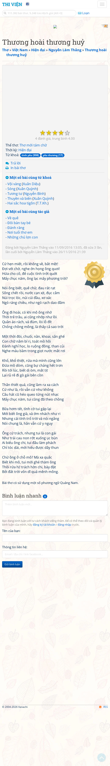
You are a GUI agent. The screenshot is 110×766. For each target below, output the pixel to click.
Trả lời (16, 218)
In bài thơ (18, 223)
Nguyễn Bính (34, 249)
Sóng (11, 244)
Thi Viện (12, 4)
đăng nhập (64, 580)
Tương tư (14, 249)
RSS (103, 762)
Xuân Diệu (31, 239)
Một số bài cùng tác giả (27, 267)
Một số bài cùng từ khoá (29, 233)
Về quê (12, 273)
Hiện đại (25, 205)
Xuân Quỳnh (27, 244)
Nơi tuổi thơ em (19, 287)
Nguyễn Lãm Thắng (33, 303)
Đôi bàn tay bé (19, 278)
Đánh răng (15, 283)
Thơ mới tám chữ (33, 200)
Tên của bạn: (11, 586)
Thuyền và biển (19, 253)
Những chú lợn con (22, 292)
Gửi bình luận (12, 619)
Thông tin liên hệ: (14, 602)
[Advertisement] (55, 54)
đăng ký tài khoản (44, 580)
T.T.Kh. (42, 258)
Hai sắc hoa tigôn (21, 258)
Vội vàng (14, 239)
